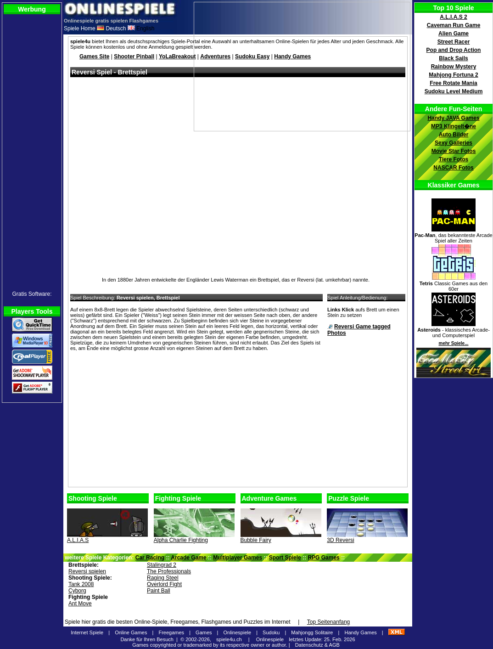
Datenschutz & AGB (317, 645)
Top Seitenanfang (328, 622)
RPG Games (323, 557)
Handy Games (360, 632)
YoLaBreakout (177, 56)
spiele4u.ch (229, 639)
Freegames (171, 632)
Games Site (94, 56)
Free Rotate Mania (453, 83)
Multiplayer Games (237, 557)
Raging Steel (163, 578)
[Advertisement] (235, 420)
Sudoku (271, 632)
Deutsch (111, 28)
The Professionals (169, 571)
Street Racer (453, 42)
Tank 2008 (81, 584)
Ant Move (80, 603)
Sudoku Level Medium (454, 91)
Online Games (131, 632)
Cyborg (77, 590)
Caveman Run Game (454, 25)
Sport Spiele (285, 557)
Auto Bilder (454, 134)
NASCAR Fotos (453, 167)
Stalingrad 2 (161, 565)
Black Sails (453, 58)
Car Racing (149, 557)
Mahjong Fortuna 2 (453, 75)
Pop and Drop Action (453, 50)
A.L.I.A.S (78, 540)
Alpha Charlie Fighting (181, 540)
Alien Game (453, 33)
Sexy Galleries (453, 143)
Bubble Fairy (256, 540)
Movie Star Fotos (453, 151)
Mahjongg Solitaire (312, 632)
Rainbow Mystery (453, 66)
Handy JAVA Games (453, 118)
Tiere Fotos (453, 159)
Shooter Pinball (134, 56)
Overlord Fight (164, 584)
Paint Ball (158, 590)
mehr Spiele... (453, 343)
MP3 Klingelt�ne (453, 126)
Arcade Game (188, 557)
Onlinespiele (238, 632)
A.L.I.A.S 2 (453, 17)
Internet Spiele (87, 632)
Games (204, 632)
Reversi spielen (87, 571)
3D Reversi (340, 540)
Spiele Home (79, 28)
